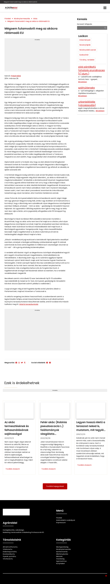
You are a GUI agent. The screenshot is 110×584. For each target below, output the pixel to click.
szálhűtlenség (86, 87)
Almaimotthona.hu (10, 547)
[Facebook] (16, 362)
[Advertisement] (37, 56)
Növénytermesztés (22, 18)
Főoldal (8, 18)
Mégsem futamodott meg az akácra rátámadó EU (20, 2)
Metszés (59, 556)
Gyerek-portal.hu (9, 556)
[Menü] (104, 7)
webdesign (19, 530)
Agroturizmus (61, 561)
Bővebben (82, 82)
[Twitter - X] (22, 362)
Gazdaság (60, 559)
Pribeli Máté (16, 76)
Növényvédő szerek (87, 50)
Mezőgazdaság (62, 547)
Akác (35, 18)
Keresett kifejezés (84, 24)
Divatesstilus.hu (9, 554)
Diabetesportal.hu (10, 552)
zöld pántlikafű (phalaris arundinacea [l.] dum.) (91, 70)
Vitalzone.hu (7, 549)
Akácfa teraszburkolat (28, 304)
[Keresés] (105, 27)
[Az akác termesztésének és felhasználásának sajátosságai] (19, 438)
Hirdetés (37, 40)
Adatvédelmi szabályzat (65, 520)
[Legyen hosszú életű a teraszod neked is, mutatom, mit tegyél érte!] (91, 438)
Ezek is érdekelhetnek (21, 382)
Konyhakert (60, 563)
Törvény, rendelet (86, 60)
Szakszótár (84, 55)
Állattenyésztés (62, 554)
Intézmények (84, 40)
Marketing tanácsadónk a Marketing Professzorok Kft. (23, 532)
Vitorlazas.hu (8, 559)
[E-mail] (19, 362)
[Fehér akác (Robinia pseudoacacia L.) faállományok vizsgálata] (55, 438)
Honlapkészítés (9, 530)
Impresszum (61, 522)
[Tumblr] (25, 362)
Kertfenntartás (62, 552)
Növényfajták (85, 45)
